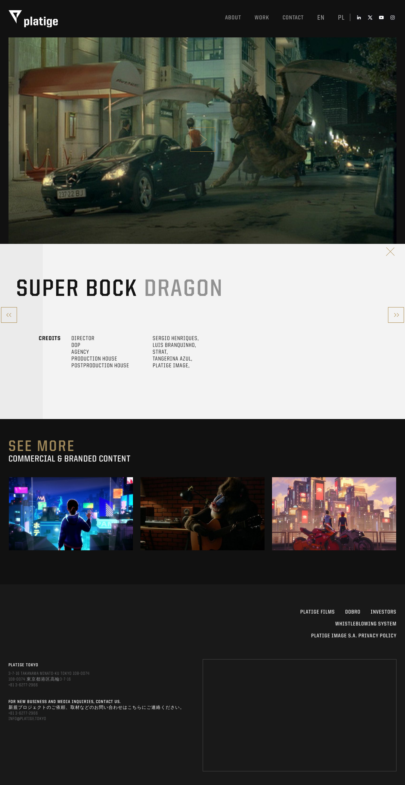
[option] (71, 513)
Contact (293, 18)
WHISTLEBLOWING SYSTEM (365, 624)
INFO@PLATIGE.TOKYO (27, 719)
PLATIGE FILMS (317, 612)
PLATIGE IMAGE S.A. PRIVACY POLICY (353, 636)
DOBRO (352, 612)
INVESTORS (383, 612)
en (320, 18)
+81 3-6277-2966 (23, 685)
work (262, 18)
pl (341, 18)
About (233, 18)
